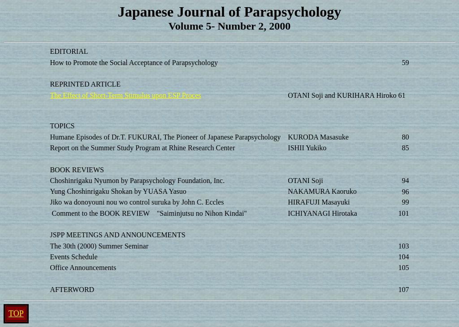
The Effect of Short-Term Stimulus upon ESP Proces (125, 95)
